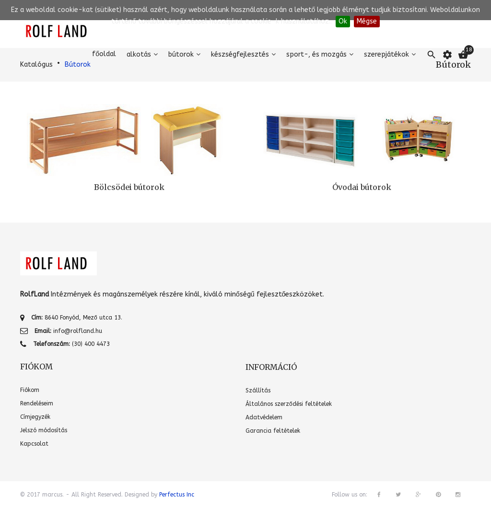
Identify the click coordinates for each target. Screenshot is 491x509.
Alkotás (139, 54)
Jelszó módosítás (43, 430)
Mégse (367, 21)
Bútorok (181, 54)
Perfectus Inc (176, 494)
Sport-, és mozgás (316, 54)
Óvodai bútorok (361, 187)
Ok (343, 21)
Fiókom (29, 390)
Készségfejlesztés (240, 54)
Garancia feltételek (273, 430)
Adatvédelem (264, 417)
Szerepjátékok (386, 54)
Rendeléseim (36, 403)
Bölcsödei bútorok (129, 187)
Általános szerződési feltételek (289, 404)
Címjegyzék (35, 417)
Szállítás (258, 390)
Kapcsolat (34, 443)
